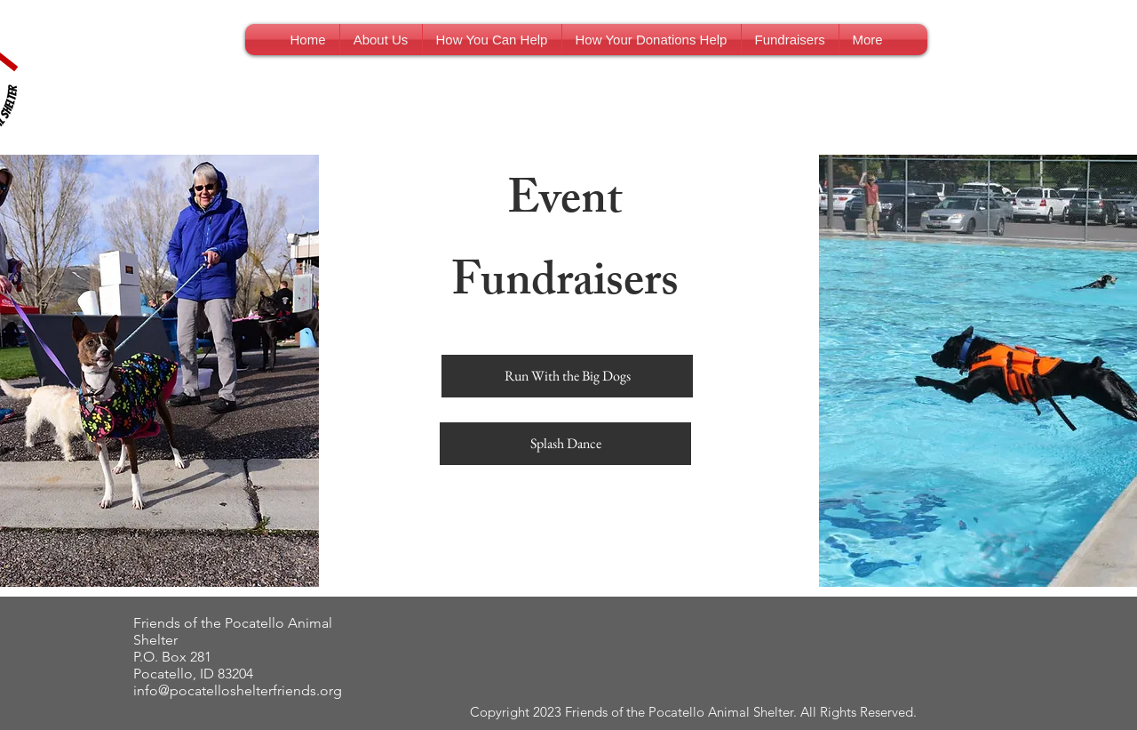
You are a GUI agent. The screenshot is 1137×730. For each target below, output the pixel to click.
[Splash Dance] (565, 443)
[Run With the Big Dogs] (567, 376)
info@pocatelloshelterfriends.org (237, 690)
